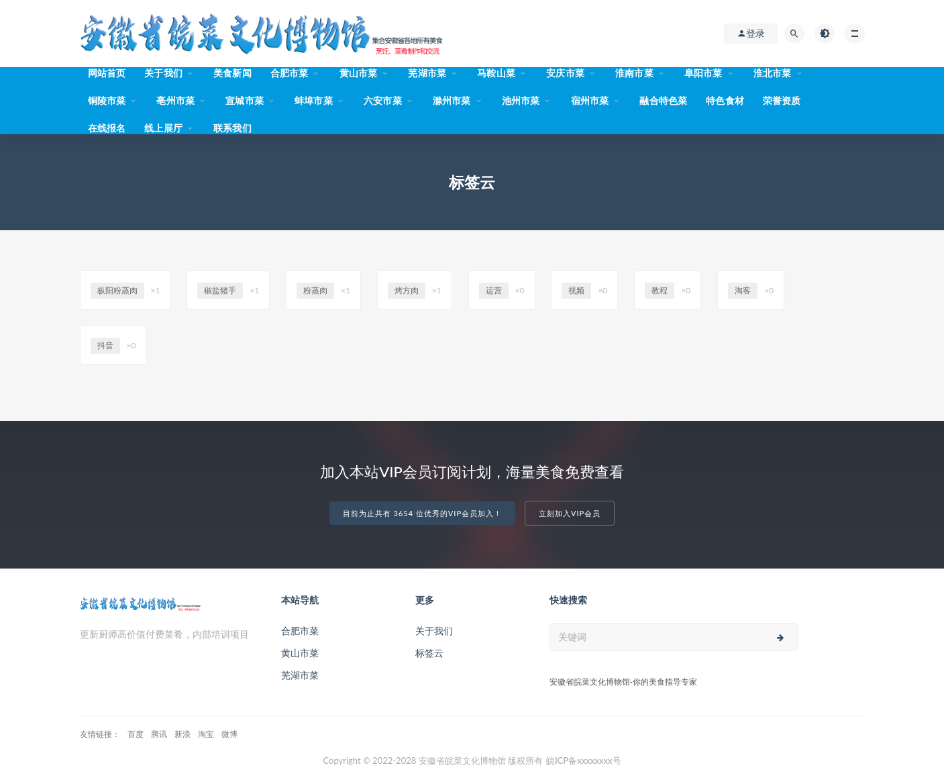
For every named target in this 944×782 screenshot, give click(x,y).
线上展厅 (163, 128)
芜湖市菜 (427, 73)
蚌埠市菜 (314, 100)
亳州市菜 (175, 100)
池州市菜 (521, 100)
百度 (135, 734)
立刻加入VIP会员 (569, 513)
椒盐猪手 (220, 290)
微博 (229, 734)
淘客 (743, 290)
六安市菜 (383, 100)
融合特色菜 (663, 100)
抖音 (105, 345)
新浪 (182, 734)
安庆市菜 (565, 73)
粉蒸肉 (315, 290)
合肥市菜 (289, 73)
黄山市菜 (358, 73)
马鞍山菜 (496, 73)
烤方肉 (407, 290)
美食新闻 (232, 73)
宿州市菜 (590, 100)
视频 (576, 290)
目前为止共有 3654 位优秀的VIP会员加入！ (422, 513)
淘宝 (206, 734)
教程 (659, 290)
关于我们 (163, 73)
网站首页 (107, 73)
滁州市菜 (452, 100)
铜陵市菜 (107, 100)
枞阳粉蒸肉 (117, 290)
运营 (494, 290)
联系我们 (232, 128)
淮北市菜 (772, 73)
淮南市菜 (634, 73)
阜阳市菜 (703, 73)
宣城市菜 (244, 100)
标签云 (429, 652)
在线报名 (107, 128)
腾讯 (159, 734)
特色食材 (725, 100)
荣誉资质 (782, 100)
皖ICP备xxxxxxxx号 (583, 760)
